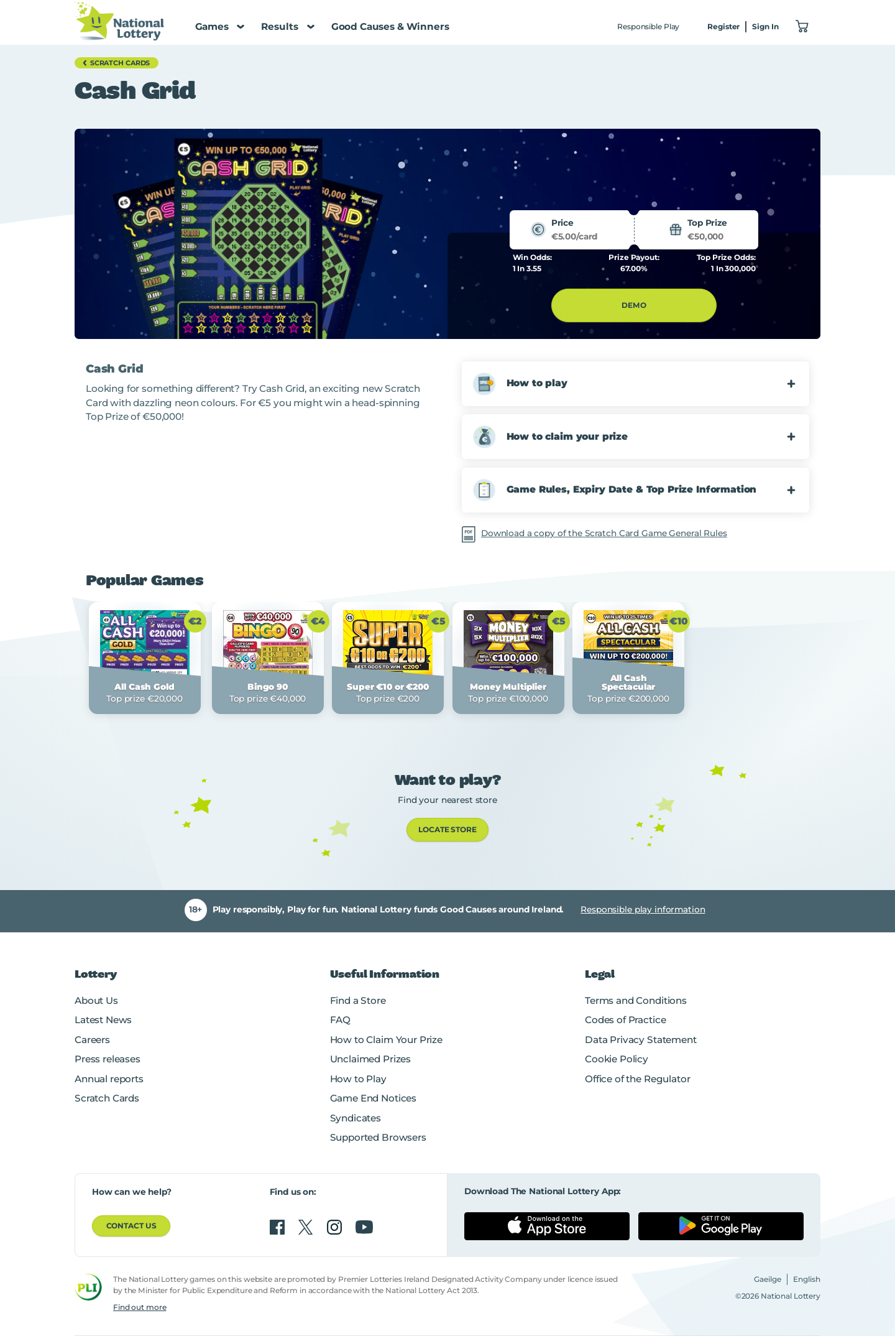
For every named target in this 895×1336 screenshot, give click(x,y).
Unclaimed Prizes (370, 1059)
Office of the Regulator (637, 1079)
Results (287, 26)
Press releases (107, 1059)
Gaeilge (767, 1279)
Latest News (103, 1020)
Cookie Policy (616, 1059)
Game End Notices (373, 1098)
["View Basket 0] (802, 27)
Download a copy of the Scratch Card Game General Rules (604, 533)
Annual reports (109, 1079)
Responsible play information (643, 909)
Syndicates (355, 1118)
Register (723, 26)
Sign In (765, 26)
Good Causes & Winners (390, 26)
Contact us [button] (131, 1225)
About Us (96, 1000)
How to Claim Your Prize (386, 1040)
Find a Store (358, 1000)
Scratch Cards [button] (114, 62)
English (806, 1279)
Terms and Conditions (636, 1000)
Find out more (139, 1307)
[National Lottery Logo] (119, 20)
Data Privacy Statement (641, 1040)
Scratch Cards (107, 1098)
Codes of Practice (625, 1020)
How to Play (358, 1079)
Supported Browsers (378, 1137)
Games (220, 26)
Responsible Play (648, 26)
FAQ (340, 1020)
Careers (92, 1040)
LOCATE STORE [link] (447, 829)
